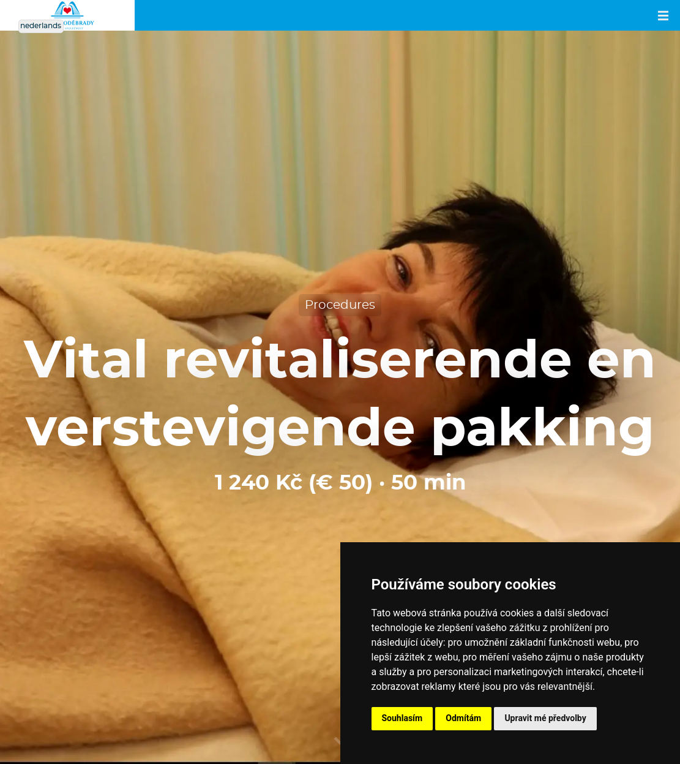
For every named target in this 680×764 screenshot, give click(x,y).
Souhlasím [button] (402, 718)
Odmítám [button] (463, 718)
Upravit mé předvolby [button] (545, 718)
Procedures (340, 305)
